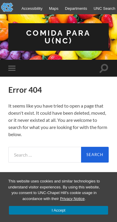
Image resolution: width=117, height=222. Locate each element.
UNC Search (104, 8)
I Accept (58, 210)
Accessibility (31, 8)
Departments (76, 8)
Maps (53, 8)
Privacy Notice (72, 198)
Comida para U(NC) (58, 36)
